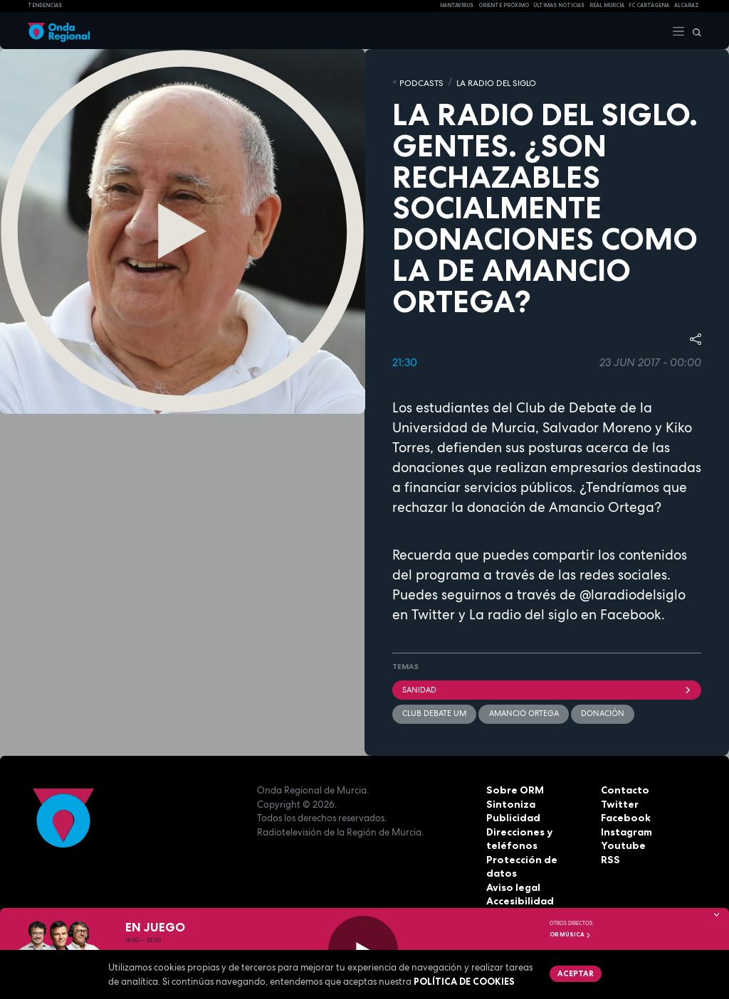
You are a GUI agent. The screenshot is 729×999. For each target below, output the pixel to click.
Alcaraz (686, 5)
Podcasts (419, 82)
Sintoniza (509, 802)
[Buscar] (693, 30)
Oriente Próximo (503, 5)
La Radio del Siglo (488, 82)
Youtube (621, 843)
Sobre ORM (513, 788)
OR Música (570, 934)
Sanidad (546, 688)
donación (602, 712)
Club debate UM (434, 712)
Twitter (618, 802)
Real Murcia (606, 5)
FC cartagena (649, 5)
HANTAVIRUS (456, 5)
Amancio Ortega (523, 712)
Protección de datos (535, 857)
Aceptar (574, 973)
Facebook (624, 815)
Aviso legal (512, 871)
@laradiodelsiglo (631, 593)
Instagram (626, 829)
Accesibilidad (518, 885)
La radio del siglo (523, 613)
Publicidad (511, 815)
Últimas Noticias (558, 5)
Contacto (623, 788)
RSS (609, 857)
